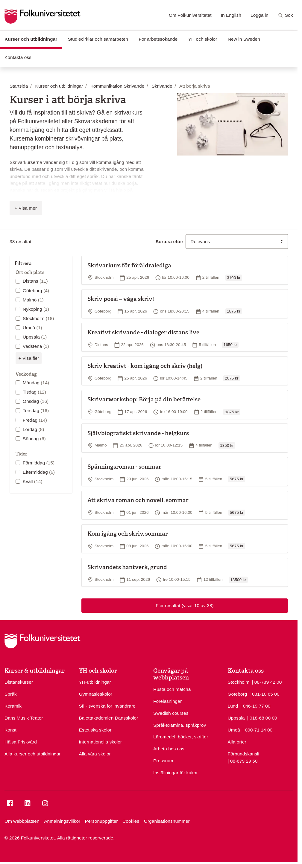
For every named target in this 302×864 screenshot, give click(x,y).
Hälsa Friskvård (20, 741)
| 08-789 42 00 (267, 682)
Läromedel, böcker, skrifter (180, 736)
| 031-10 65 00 (265, 694)
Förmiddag (38, 462)
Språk (10, 694)
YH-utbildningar (95, 682)
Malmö (33, 299)
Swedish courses (171, 713)
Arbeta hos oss (168, 748)
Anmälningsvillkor (62, 821)
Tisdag (34, 391)
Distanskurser (18, 682)
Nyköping (36, 309)
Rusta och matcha (172, 689)
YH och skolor (202, 39)
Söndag (34, 438)
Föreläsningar (167, 701)
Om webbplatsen (22, 821)
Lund (233, 705)
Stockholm (38, 318)
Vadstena (36, 346)
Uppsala (35, 336)
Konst (10, 729)
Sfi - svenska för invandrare (107, 705)
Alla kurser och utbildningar (32, 753)
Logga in (259, 15)
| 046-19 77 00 (255, 705)
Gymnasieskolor (95, 694)
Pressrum (163, 760)
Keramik (13, 705)
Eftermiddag (39, 472)
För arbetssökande (158, 39)
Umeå (32, 327)
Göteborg (36, 290)
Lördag (33, 429)
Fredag (35, 420)
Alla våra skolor (95, 753)
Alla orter (237, 741)
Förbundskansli (243, 753)
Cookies (130, 821)
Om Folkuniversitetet (190, 15)
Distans (35, 281)
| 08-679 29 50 (243, 761)
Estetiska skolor (95, 729)
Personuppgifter (101, 821)
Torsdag (36, 410)
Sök (285, 16)
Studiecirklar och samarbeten (98, 39)
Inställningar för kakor (175, 772)
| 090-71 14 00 (257, 729)
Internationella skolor (100, 741)
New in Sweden (244, 39)
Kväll (33, 481)
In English (231, 15)
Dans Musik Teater (23, 717)
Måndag (36, 382)
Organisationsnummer (167, 821)
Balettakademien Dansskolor (108, 717)
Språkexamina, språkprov (179, 725)
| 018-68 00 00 (262, 717)
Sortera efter (169, 241)
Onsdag (35, 401)
